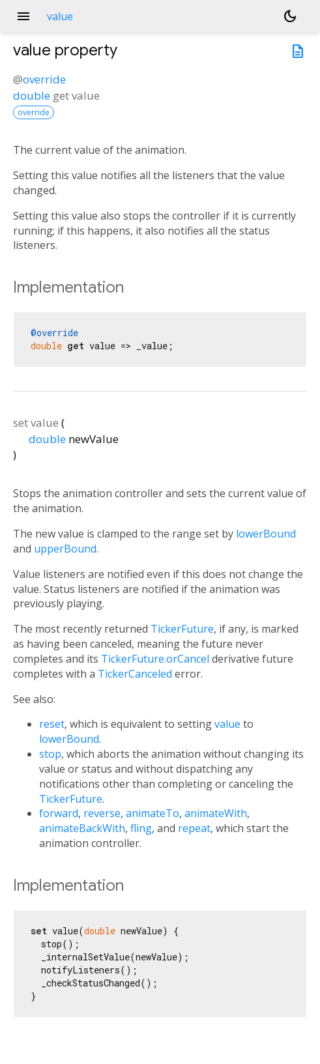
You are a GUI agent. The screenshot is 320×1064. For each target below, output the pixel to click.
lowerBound (266, 533)
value (227, 724)
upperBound (65, 548)
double (31, 95)
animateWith (215, 813)
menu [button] (23, 16)
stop (50, 754)
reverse (102, 813)
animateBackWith (82, 828)
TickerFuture (182, 629)
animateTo (152, 813)
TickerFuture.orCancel (155, 659)
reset (52, 724)
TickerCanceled (135, 674)
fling (141, 828)
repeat (194, 828)
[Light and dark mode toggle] (290, 16)
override (44, 79)
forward (58, 813)
